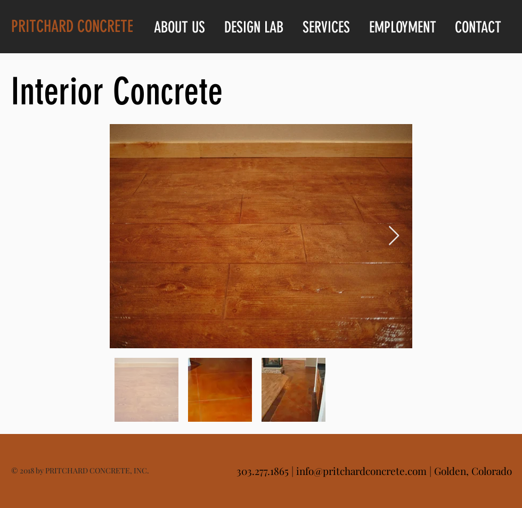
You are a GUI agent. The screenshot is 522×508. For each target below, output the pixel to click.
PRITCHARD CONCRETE (72, 26)
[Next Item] (394, 236)
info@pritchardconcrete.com (361, 471)
